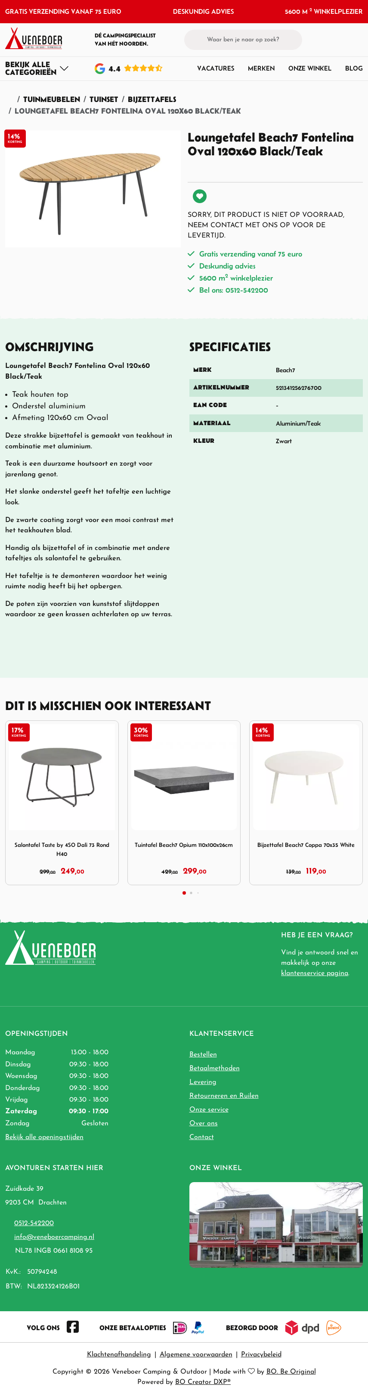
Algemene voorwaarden (196, 1354)
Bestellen (203, 1054)
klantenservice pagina (314, 973)
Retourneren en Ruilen (224, 1096)
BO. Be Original (291, 1371)
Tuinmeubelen (51, 99)
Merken (261, 68)
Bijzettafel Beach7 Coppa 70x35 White (306, 844)
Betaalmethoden (214, 1068)
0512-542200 (34, 1223)
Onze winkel (309, 68)
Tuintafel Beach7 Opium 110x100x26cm (184, 844)
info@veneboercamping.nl (54, 1237)
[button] (342, 39)
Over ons (203, 1123)
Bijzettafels (152, 99)
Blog (354, 68)
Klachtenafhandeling (119, 1354)
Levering (202, 1082)
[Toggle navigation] (37, 68)
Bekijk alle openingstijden (44, 1137)
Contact (201, 1137)
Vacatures (215, 68)
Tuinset (104, 99)
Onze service (209, 1109)
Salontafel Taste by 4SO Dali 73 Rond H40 (62, 849)
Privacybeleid (261, 1354)
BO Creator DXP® (203, 1382)
